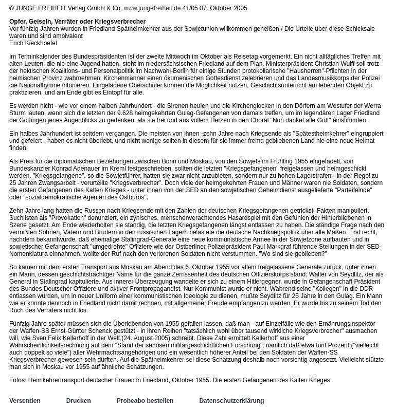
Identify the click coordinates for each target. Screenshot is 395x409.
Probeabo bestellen (145, 400)
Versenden (25, 400)
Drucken (78, 400)
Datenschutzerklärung (231, 400)
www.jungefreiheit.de (152, 8)
